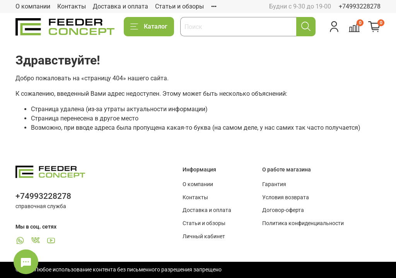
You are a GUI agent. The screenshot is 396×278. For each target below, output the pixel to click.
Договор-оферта (283, 210)
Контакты (71, 6)
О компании (32, 6)
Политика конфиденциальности (303, 223)
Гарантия (274, 184)
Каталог (148, 27)
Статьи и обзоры (179, 6)
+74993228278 (360, 6)
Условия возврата (285, 197)
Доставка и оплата (120, 6)
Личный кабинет (204, 236)
